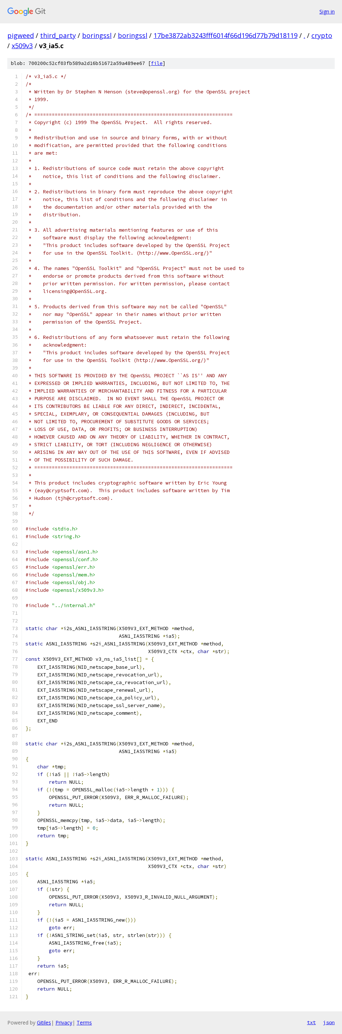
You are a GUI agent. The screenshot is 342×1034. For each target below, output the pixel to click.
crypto (321, 35)
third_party (58, 35)
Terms (84, 1022)
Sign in (327, 11)
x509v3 (22, 45)
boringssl (97, 35)
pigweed (20, 35)
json (329, 1022)
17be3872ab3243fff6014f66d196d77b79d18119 (225, 35)
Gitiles (44, 1022)
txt (311, 1022)
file (157, 63)
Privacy (63, 1022)
